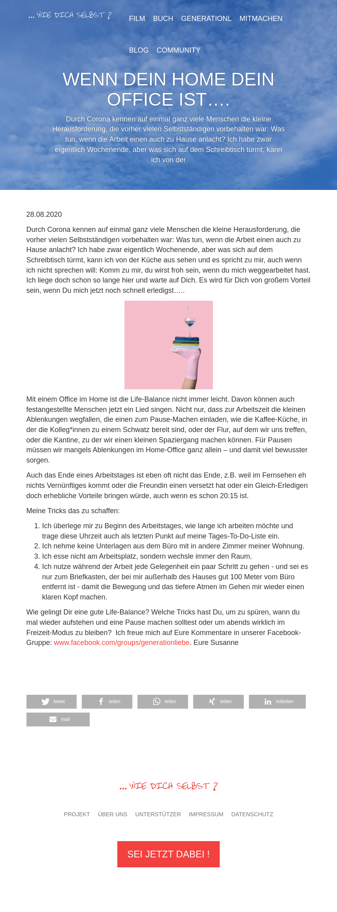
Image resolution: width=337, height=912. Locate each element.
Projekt (77, 814)
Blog (139, 50)
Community (179, 50)
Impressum (206, 814)
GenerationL (206, 19)
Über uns (112, 814)
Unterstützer (158, 814)
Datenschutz (252, 814)
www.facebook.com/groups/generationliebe (122, 643)
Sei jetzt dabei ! (168, 854)
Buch (163, 19)
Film (137, 19)
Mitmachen (260, 19)
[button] (218, 702)
